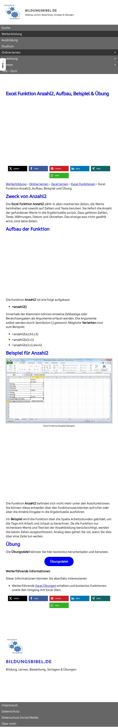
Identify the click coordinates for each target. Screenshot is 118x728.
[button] (17, 168)
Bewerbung (59, 59)
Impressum (10, 705)
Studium (8, 46)
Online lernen (59, 52)
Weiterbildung (12, 34)
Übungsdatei (59, 561)
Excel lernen (59, 184)
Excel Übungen (45, 586)
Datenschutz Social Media (20, 717)
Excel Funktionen (83, 184)
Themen (59, 65)
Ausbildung (10, 40)
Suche (6, 28)
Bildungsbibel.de (41, 10)
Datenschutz (10, 711)
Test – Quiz (9, 71)
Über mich (9, 724)
